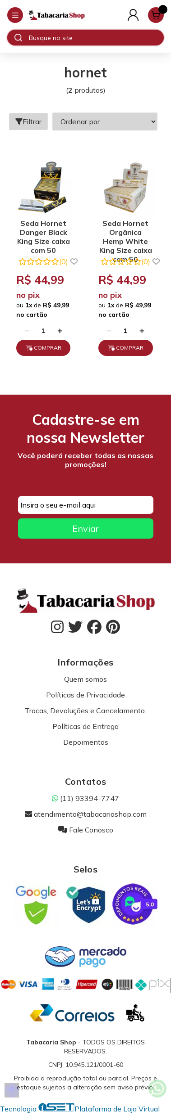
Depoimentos (85, 742)
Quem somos (85, 679)
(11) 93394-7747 (85, 798)
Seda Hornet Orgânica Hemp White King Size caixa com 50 (125, 233)
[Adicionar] (60, 330)
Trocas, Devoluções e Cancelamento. (85, 710)
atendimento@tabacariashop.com (86, 814)
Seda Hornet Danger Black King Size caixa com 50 (43, 233)
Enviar (85, 528)
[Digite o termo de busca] (96, 38)
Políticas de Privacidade (85, 694)
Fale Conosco (85, 829)
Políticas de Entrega (85, 726)
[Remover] (27, 330)
